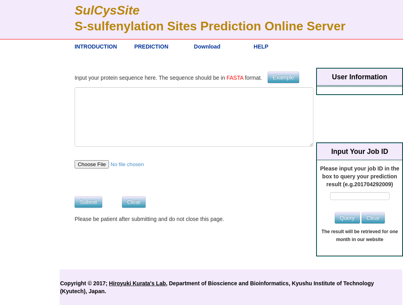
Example (283, 77)
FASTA (235, 78)
